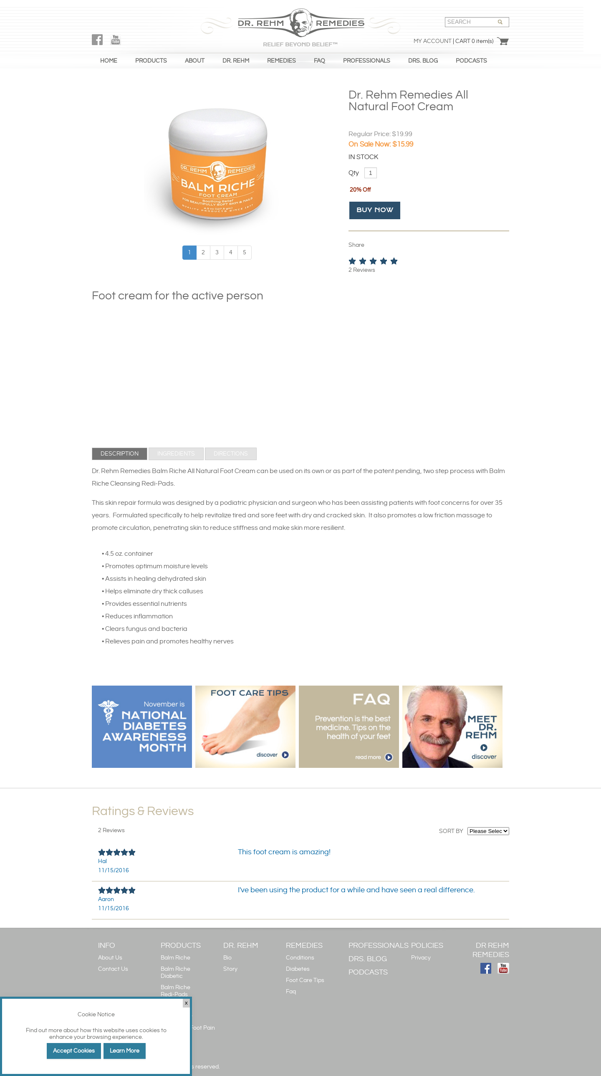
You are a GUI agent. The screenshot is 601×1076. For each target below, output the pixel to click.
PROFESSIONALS (366, 61)
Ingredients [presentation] (176, 454)
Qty (353, 173)
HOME (108, 61)
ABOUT (195, 61)
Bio (227, 958)
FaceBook (97, 39)
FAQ (319, 61)
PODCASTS (471, 61)
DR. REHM (235, 61)
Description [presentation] (120, 454)
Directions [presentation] (231, 454)
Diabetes (298, 969)
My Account (433, 41)
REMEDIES (281, 61)
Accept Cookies (74, 1051)
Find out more (44, 1030)
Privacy (421, 958)
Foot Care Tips (305, 980)
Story (230, 969)
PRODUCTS (151, 61)
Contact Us (113, 969)
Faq (291, 992)
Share (356, 245)
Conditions (300, 958)
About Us (110, 958)
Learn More (124, 1051)
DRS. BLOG (423, 61)
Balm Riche (175, 958)
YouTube (115, 39)
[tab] (119, 454)
